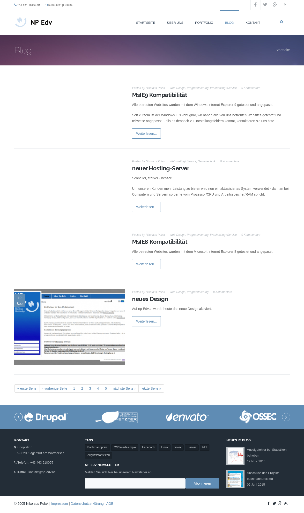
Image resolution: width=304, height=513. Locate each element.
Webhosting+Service (223, 88)
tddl (204, 427)
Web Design (177, 88)
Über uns (175, 22)
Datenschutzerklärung (87, 503)
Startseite (145, 22)
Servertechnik (206, 161)
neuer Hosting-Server (160, 168)
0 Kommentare (250, 88)
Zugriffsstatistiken (98, 435)
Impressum (59, 503)
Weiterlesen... (146, 133)
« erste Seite (27, 388)
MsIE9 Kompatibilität (159, 94)
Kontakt (253, 22)
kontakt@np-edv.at (60, 5)
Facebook (148, 427)
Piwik (177, 427)
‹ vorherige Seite (54, 388)
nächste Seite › (124, 388)
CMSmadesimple (125, 427)
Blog (229, 22)
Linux (164, 427)
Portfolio (204, 22)
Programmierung (197, 88)
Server (191, 427)
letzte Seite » (151, 388)
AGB (109, 503)
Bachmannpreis (97, 427)
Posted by (148, 88)
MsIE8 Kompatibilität (159, 241)
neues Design (150, 298)
